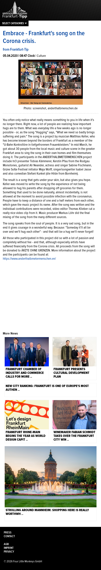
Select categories (13, 23)
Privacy (9, 552)
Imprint (9, 548)
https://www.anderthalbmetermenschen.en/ (29, 258)
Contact (9, 536)
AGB (6, 544)
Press (7, 532)
